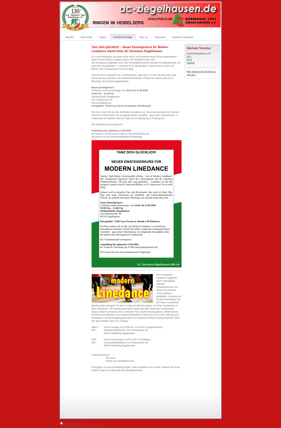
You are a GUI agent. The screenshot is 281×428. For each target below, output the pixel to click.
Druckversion (67, 423)
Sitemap (80, 423)
